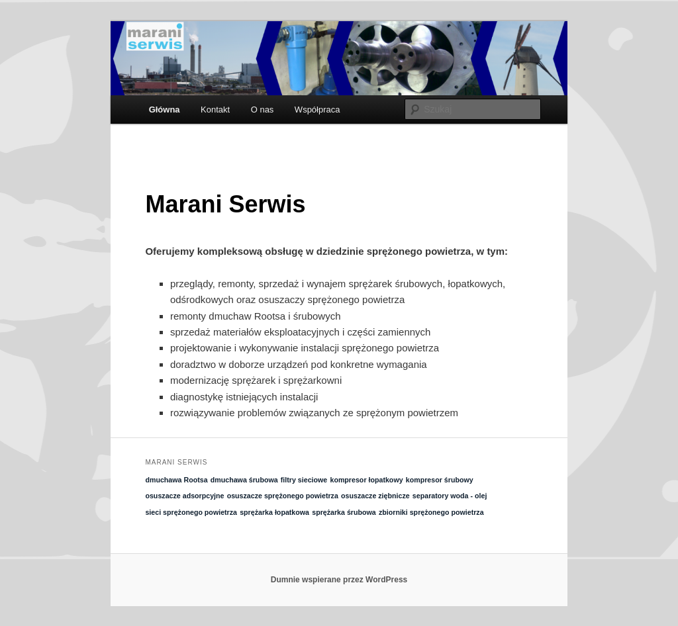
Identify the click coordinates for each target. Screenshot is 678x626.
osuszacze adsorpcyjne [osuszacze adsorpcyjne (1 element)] (184, 496)
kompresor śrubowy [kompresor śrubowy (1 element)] (439, 480)
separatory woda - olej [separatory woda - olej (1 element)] (449, 496)
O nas (262, 109)
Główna (164, 109)
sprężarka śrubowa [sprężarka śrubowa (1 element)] (344, 512)
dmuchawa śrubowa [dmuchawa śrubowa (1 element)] (244, 480)
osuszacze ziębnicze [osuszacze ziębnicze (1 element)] (375, 496)
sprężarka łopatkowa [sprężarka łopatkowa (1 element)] (274, 512)
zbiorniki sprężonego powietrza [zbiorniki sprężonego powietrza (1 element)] (431, 512)
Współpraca (317, 109)
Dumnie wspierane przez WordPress (339, 579)
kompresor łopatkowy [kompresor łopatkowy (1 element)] (366, 480)
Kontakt (215, 109)
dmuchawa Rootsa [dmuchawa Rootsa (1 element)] (176, 480)
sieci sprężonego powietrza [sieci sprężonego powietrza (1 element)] (191, 512)
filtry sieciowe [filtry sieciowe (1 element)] (304, 480)
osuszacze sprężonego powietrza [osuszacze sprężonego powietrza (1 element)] (282, 496)
